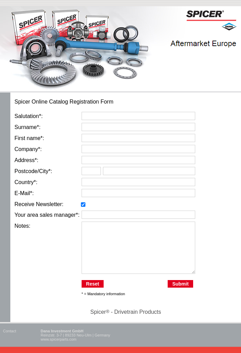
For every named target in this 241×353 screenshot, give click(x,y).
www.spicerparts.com (58, 339)
